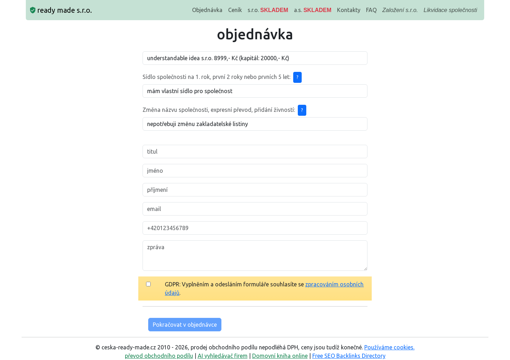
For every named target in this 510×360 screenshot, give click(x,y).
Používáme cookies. (389, 347)
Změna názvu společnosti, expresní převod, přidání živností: (219, 110)
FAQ (371, 10)
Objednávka (207, 10)
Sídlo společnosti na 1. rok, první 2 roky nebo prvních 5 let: (216, 77)
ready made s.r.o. (61, 10)
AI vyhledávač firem (223, 356)
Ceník (235, 10)
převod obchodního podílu (159, 356)
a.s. (312, 10)
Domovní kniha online (280, 356)
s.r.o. (268, 10)
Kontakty (348, 10)
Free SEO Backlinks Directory (349, 356)
